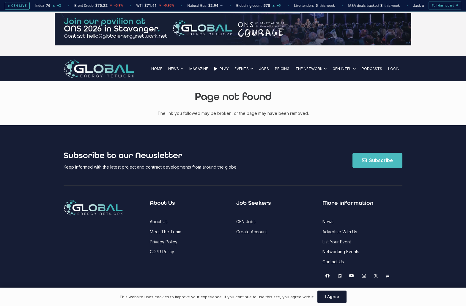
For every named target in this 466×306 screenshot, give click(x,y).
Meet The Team (165, 231)
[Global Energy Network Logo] (99, 68)
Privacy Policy (163, 241)
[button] (181, 68)
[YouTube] (352, 276)
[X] (376, 276)
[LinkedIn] (339, 276)
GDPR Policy (162, 251)
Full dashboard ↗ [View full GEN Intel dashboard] (445, 5)
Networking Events (340, 251)
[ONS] (233, 43)
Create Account (251, 231)
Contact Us (333, 261)
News (327, 221)
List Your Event (336, 241)
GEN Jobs (246, 221)
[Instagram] (364, 276)
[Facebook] (327, 276)
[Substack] (388, 276)
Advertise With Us (339, 231)
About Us (159, 221)
